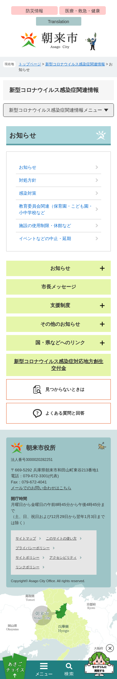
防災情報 (34, 10)
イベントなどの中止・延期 (45, 238)
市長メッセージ (58, 286)
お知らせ (27, 167)
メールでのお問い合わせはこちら (41, 488)
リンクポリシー (27, 567)
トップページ (30, 64)
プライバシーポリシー (33, 548)
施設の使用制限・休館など (45, 225)
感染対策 (27, 193)
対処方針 (27, 180)
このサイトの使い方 (61, 538)
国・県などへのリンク (60, 342)
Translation (58, 21)
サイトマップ (26, 538)
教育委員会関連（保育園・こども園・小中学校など (56, 209)
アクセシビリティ (63, 557)
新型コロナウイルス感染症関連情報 (75, 64)
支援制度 (60, 305)
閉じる (110, 648)
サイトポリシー (27, 557)
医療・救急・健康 (82, 10)
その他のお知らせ (60, 324)
